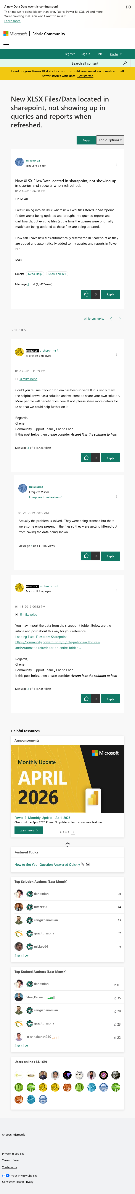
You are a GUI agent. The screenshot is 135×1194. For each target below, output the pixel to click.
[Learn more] (28, 830)
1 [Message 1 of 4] (28, 284)
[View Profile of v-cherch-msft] (49, 350)
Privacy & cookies (13, 1153)
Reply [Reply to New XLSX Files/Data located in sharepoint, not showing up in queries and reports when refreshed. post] (110, 294)
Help (100, 53)
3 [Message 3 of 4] (28, 447)
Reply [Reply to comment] (110, 458)
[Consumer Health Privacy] (67, 1182)
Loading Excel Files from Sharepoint (41, 636)
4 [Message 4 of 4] (31, 545)
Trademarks (9, 1167)
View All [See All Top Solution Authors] (21, 955)
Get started (85, 76)
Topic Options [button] (109, 140)
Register (69, 53)
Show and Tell (57, 273)
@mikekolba (28, 379)
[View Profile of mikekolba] (33, 160)
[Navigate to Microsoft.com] (15, 33)
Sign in (86, 53)
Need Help (35, 273)
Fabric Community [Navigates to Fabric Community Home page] (48, 33)
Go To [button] (114, 54)
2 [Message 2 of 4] (28, 688)
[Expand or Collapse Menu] (6, 44)
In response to (45, 497)
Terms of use (10, 1160)
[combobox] (99, 63)
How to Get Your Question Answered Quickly (47, 864)
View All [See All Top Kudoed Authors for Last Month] (21, 1045)
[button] (86, 140)
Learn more (12, 21)
